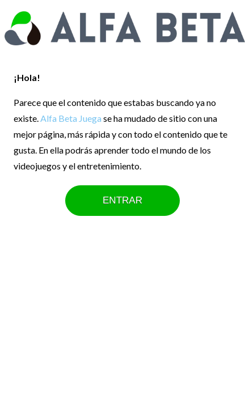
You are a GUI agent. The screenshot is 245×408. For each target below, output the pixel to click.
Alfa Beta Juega (71, 118)
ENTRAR (122, 200)
